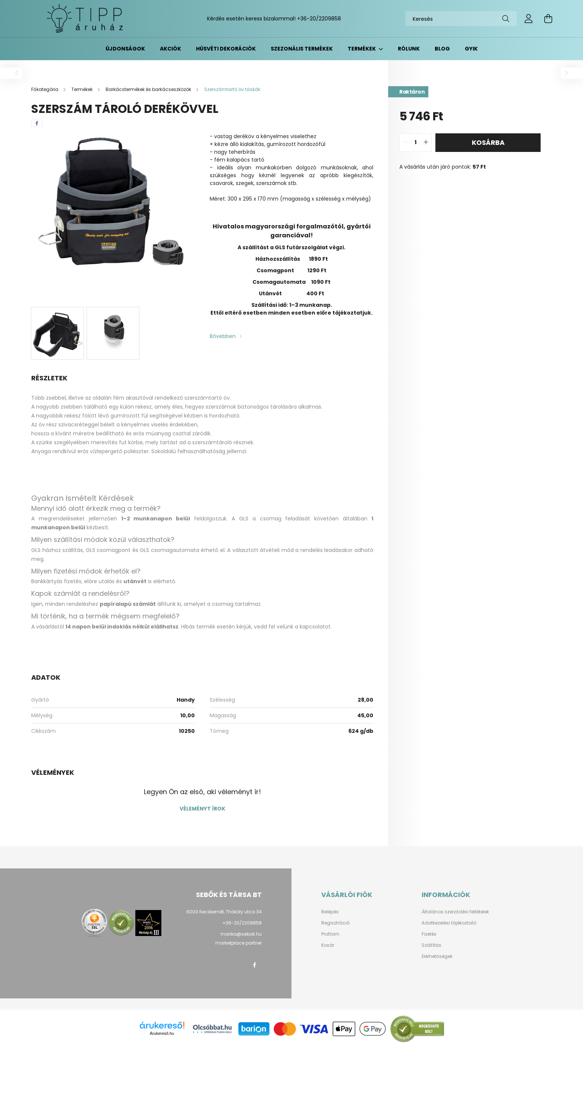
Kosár (327, 945)
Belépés (330, 911)
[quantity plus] (425, 142)
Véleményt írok (202, 808)
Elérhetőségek (437, 956)
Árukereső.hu (162, 1033)
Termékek (362, 48)
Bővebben (223, 336)
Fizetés (429, 934)
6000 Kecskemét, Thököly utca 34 (224, 912)
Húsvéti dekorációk (226, 48)
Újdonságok (125, 48)
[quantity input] (415, 143)
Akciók (170, 48)
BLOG (442, 48)
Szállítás (431, 945)
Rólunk (409, 48)
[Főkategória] (45, 89)
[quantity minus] (405, 142)
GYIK (471, 48)
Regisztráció (335, 923)
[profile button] (528, 18)
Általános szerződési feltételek (455, 911)
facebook (254, 965)
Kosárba (488, 142)
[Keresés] (461, 18)
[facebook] (36, 123)
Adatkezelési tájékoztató (449, 923)
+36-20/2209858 (319, 18)
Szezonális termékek (302, 48)
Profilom (330, 934)
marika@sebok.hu (241, 934)
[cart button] (548, 18)
